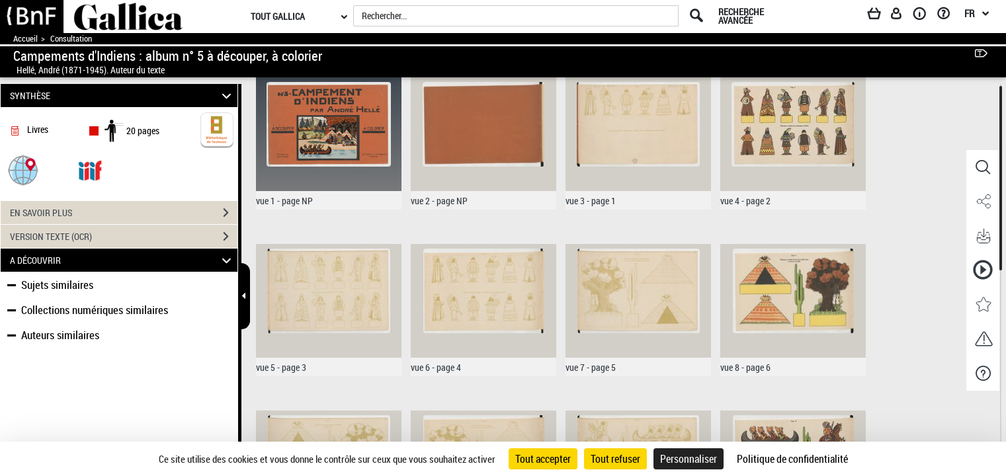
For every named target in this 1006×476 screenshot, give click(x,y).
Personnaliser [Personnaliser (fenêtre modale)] (688, 459)
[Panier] (880, 16)
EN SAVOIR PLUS (123, 213)
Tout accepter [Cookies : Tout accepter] (543, 459)
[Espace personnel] (902, 16)
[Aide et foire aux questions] (948, 16)
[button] (23, 169)
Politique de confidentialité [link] (792, 459)
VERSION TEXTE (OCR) (123, 236)
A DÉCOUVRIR (122, 260)
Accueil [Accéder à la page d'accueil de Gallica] (25, 38)
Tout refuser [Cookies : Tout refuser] (615, 459)
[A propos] (924, 16)
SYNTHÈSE (122, 95)
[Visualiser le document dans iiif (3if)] (90, 169)
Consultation (71, 38)
